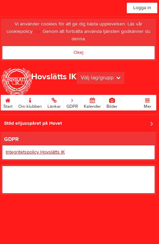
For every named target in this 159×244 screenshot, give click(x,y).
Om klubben (30, 102)
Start (8, 102)
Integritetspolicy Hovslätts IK (35, 152)
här (37, 31)
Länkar (54, 102)
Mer (147, 102)
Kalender (92, 102)
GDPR (72, 102)
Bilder (111, 102)
